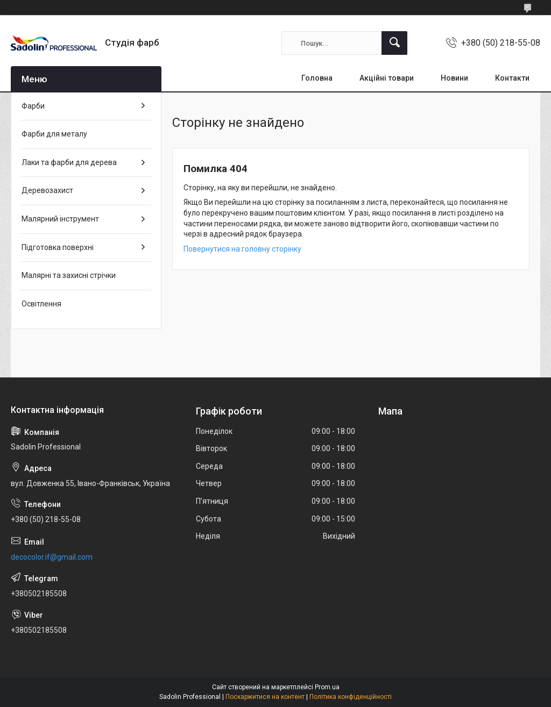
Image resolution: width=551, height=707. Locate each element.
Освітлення (41, 303)
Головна (317, 78)
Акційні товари (386, 78)
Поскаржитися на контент (265, 697)
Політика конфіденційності (350, 697)
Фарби (33, 106)
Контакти (512, 78)
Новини (454, 78)
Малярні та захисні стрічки (69, 275)
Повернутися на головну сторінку (242, 249)
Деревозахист (47, 190)
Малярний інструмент (60, 219)
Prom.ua (327, 687)
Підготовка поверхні (58, 247)
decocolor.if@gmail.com (52, 557)
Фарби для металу (54, 134)
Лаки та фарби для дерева (69, 162)
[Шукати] (394, 43)
